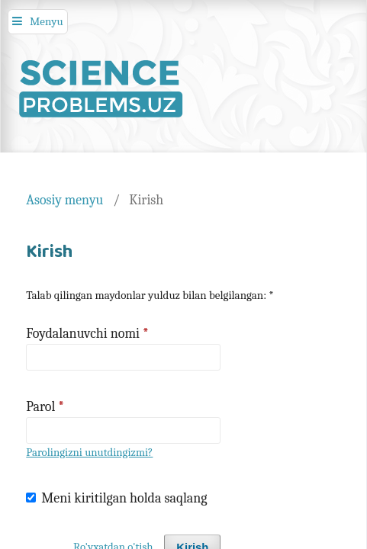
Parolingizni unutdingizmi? (89, 452)
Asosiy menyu (64, 199)
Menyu (46, 21)
